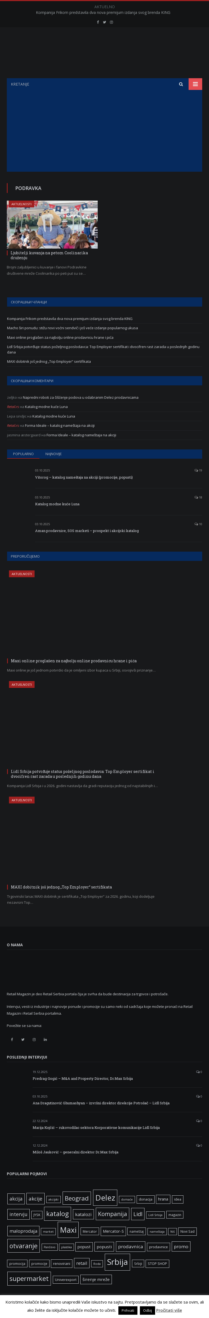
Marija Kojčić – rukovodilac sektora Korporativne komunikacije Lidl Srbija (96, 1127)
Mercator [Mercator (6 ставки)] (90, 1231)
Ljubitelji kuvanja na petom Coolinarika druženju (49, 255)
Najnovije (53, 453)
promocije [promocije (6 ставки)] (39, 1263)
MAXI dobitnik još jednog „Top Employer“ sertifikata (49, 361)
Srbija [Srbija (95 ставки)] (117, 1261)
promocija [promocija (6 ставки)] (17, 1263)
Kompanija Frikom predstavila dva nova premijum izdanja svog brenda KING (103, 12)
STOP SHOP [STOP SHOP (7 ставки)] (157, 1263)
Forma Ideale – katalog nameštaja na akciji (60, 425)
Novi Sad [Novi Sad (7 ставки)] (187, 1231)
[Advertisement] (104, 131)
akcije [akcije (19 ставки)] (35, 1198)
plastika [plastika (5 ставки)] (66, 1247)
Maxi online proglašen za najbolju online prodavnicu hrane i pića (60, 337)
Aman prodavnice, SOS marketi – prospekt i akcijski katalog (87, 530)
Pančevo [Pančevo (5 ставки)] (50, 1247)
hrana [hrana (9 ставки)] (163, 1199)
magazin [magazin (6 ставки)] (174, 1215)
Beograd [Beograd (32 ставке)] (77, 1198)
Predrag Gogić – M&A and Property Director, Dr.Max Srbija (83, 1078)
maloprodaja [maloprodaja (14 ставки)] (23, 1231)
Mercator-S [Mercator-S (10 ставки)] (113, 1231)
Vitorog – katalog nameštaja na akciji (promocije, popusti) (84, 477)
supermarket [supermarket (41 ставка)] (29, 1278)
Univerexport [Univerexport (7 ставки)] (65, 1279)
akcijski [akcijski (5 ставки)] (53, 1199)
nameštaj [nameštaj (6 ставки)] (137, 1231)
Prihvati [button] (128, 1310)
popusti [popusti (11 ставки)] (104, 1246)
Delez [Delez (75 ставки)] (105, 1197)
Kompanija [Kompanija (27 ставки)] (112, 1214)
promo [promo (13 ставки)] (181, 1246)
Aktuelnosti (21, 204)
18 (198, 497)
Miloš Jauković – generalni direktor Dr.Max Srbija (75, 1152)
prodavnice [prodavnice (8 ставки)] (158, 1246)
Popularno (23, 453)
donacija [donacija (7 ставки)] (145, 1199)
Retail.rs (13, 406)
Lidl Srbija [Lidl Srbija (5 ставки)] (155, 1215)
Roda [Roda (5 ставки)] (97, 1264)
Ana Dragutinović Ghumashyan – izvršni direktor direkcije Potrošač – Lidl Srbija (101, 1103)
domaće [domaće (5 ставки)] (127, 1199)
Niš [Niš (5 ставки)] (172, 1232)
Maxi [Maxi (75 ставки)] (68, 1230)
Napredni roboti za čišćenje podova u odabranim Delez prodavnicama (81, 397)
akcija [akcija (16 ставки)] (16, 1198)
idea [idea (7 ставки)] (177, 1199)
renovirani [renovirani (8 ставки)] (61, 1263)
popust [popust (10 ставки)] (84, 1246)
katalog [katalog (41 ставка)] (57, 1213)
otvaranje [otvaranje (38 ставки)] (24, 1245)
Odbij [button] (147, 1310)
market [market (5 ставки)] (48, 1232)
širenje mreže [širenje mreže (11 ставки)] (96, 1279)
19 (198, 470)
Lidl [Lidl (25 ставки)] (137, 1214)
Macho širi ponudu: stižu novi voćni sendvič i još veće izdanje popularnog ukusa (72, 327)
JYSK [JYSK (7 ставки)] (36, 1215)
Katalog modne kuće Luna (46, 406)
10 (198, 524)
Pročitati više (169, 1310)
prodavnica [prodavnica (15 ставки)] (130, 1246)
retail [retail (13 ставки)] (81, 1263)
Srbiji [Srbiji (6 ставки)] (138, 1263)
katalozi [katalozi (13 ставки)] (83, 1214)
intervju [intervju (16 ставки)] (18, 1214)
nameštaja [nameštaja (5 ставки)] (157, 1232)
